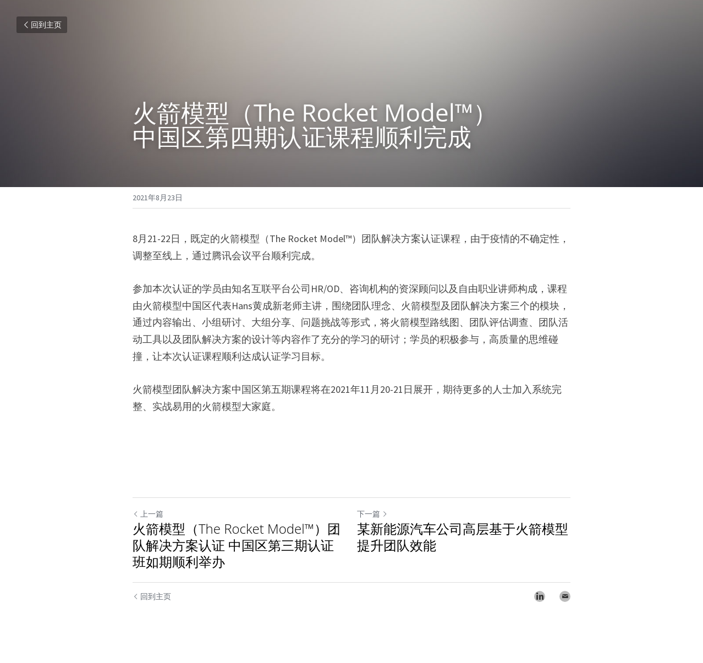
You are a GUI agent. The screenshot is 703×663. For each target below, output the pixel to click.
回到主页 (42, 25)
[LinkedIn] (539, 596)
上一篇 (148, 514)
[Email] (564, 596)
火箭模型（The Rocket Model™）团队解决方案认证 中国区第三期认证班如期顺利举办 (236, 545)
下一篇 (372, 514)
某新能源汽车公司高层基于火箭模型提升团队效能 (462, 537)
